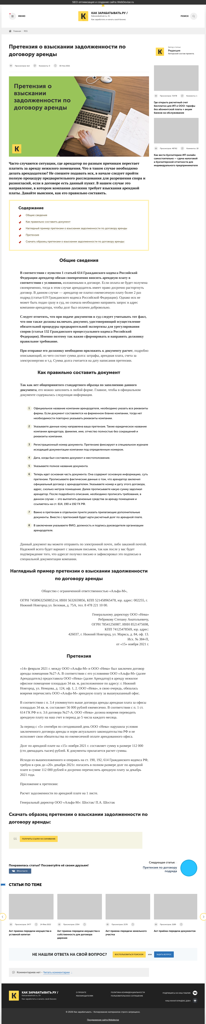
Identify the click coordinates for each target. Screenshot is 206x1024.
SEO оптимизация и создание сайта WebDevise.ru (103, 2)
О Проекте (81, 992)
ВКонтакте (22, 871)
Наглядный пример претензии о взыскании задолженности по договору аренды (76, 228)
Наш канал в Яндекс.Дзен (178, 1001)
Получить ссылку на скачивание (39, 839)
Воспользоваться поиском (129, 954)
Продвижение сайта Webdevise (103, 1020)
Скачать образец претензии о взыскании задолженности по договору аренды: (75, 241)
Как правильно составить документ (48, 221)
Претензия (32, 235)
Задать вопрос (163, 954)
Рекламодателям (84, 996)
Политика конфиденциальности (128, 992)
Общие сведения (36, 215)
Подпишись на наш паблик (176, 993)
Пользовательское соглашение (127, 996)
